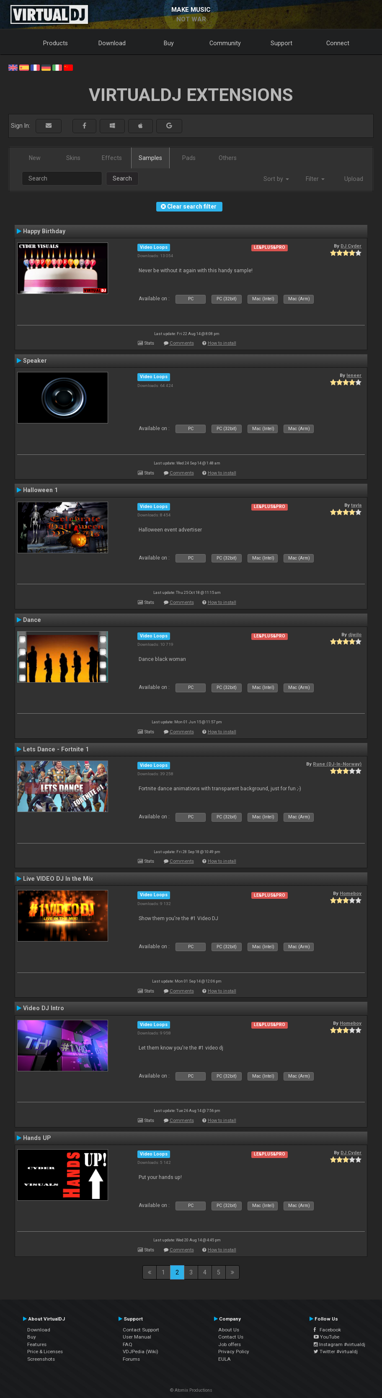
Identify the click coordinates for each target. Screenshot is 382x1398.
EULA (224, 1359)
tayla (356, 505)
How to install (222, 343)
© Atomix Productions (191, 1390)
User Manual (137, 1337)
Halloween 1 (40, 490)
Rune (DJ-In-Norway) (337, 764)
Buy (169, 43)
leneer (353, 375)
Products (55, 43)
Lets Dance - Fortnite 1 (56, 749)
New (35, 158)
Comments (182, 343)
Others (228, 158)
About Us (228, 1330)
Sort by (276, 178)
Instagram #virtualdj (339, 1344)
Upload (353, 178)
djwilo (354, 634)
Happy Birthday (44, 231)
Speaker (35, 360)
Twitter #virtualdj (336, 1351)
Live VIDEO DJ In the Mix (58, 878)
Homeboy (350, 893)
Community (225, 43)
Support (281, 43)
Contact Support (141, 1330)
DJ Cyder (351, 246)
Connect (337, 43)
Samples (150, 158)
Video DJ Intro (43, 1008)
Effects (112, 158)
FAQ (127, 1344)
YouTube (326, 1337)
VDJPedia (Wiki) (140, 1351)
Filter (315, 178)
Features (36, 1344)
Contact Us (230, 1337)
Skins (73, 158)
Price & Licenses (45, 1351)
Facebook (327, 1330)
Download (112, 43)
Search (122, 178)
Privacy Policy (233, 1351)
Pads (189, 158)
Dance (32, 619)
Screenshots (41, 1359)
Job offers (229, 1344)
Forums (131, 1359)
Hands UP (37, 1138)
